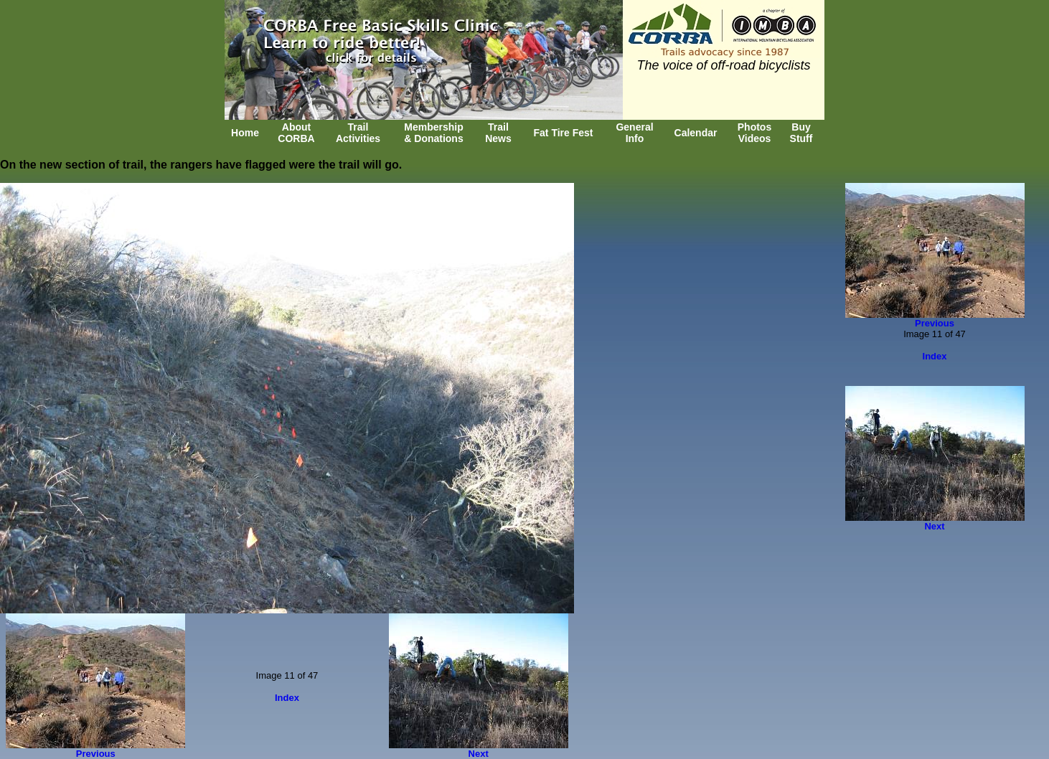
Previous (96, 753)
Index (287, 697)
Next (479, 753)
